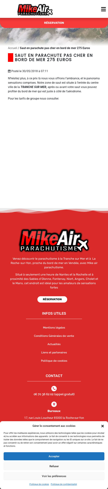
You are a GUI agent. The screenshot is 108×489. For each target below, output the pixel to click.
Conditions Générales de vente (54, 336)
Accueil (12, 48)
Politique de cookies (39, 484)
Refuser (54, 466)
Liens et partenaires (54, 352)
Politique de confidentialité (64, 484)
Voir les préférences (54, 476)
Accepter (54, 456)
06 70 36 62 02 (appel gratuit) (54, 394)
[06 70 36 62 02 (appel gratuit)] (54, 388)
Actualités (54, 344)
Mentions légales (54, 327)
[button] (102, 426)
